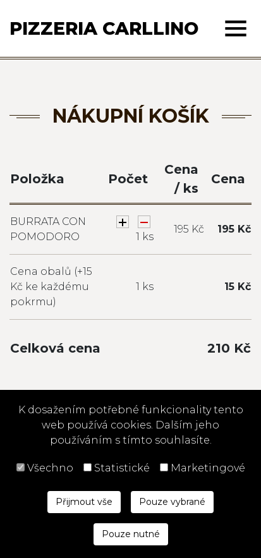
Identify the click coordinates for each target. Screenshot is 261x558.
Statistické (122, 468)
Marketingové (208, 468)
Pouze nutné (131, 534)
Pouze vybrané (172, 501)
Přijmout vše (84, 501)
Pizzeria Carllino (103, 28)
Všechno (50, 468)
